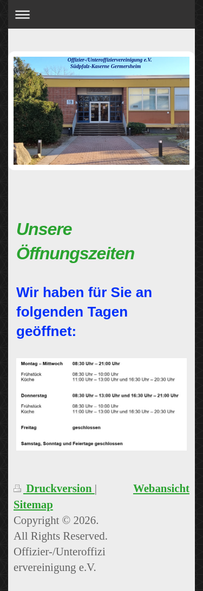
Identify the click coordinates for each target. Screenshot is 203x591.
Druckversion (54, 488)
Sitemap (33, 504)
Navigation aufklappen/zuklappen (101, 14)
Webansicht (161, 488)
